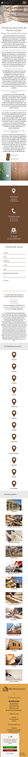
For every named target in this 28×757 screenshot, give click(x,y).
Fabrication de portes (14, 731)
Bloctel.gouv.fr (23, 333)
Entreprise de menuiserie (14, 730)
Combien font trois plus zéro (10, 268)
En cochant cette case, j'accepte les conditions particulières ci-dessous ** (14, 291)
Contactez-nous (13, 159)
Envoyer (14, 296)
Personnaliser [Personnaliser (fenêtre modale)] (10, 753)
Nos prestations (14, 719)
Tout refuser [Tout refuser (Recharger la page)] (10, 750)
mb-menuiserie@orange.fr (14, 710)
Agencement (14, 733)
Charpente (14, 728)
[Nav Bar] (24, 2)
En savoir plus (12, 155)
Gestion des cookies (19, 755)
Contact (14, 721)
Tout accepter (10, 747)
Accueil (14, 717)
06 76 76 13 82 (14, 219)
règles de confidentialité (9, 302)
